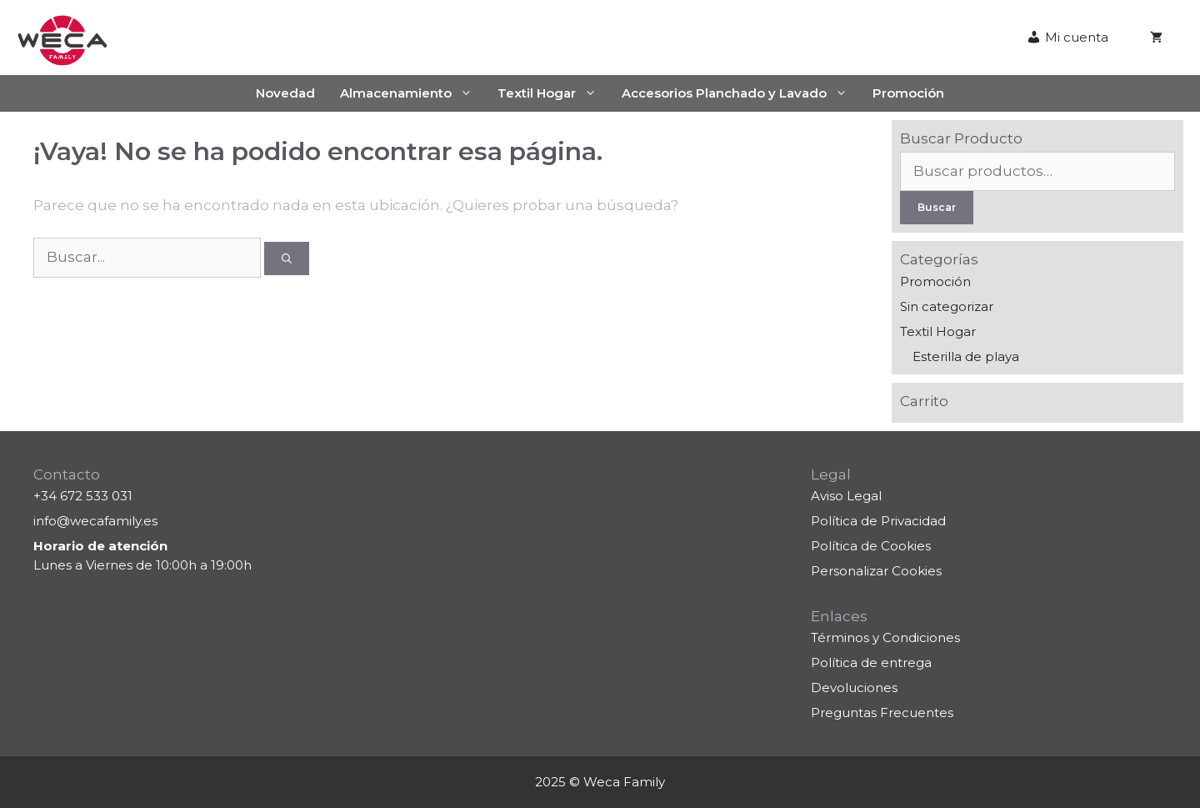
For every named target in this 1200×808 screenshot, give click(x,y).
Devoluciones (854, 687)
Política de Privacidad (878, 521)
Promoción (908, 93)
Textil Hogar (553, 93)
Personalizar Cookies (876, 571)
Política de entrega (871, 662)
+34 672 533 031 (82, 496)
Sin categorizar (946, 306)
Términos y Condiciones (885, 637)
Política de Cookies (871, 546)
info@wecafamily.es (95, 521)
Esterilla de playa (965, 356)
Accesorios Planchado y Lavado (741, 93)
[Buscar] (286, 258)
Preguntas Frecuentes (882, 712)
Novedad (285, 93)
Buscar (937, 207)
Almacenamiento (412, 93)
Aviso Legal (846, 496)
